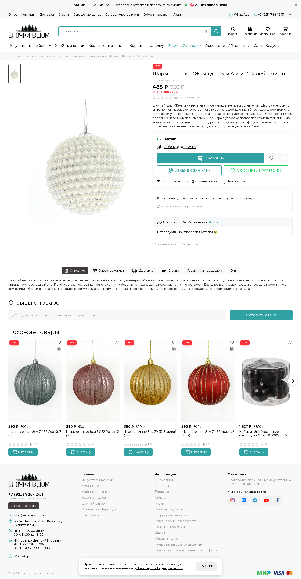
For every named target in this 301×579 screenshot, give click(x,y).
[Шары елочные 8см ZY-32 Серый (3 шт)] (35, 380)
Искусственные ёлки (28, 46)
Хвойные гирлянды (107, 46)
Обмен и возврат (156, 15)
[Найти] (216, 31)
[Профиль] (232, 31)
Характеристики (108, 271)
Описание (75, 271)
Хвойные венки (69, 46)
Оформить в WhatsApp (256, 170)
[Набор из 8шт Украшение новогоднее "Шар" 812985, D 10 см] (266, 380)
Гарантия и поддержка (204, 270)
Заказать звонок (23, 506)
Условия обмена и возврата (175, 521)
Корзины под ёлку (147, 46)
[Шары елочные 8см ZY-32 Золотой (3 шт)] (150, 380)
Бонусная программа (170, 527)
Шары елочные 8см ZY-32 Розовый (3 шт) (92, 433)
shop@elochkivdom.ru (30, 515)
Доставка (47, 15)
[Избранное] (267, 31)
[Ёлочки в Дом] (29, 31)
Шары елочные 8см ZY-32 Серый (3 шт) (34, 433)
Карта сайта (45, 572)
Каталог (28, 56)
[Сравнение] (250, 31)
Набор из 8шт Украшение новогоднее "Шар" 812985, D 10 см (265, 433)
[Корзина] (285, 31)
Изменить (216, 222)
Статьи (160, 533)
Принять (206, 566)
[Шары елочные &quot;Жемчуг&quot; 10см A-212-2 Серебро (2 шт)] (85, 161)
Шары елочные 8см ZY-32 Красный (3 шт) (207, 433)
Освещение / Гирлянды (227, 46)
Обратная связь (166, 538)
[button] (292, 380)
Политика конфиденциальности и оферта (186, 550)
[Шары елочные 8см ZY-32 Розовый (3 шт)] (93, 380)
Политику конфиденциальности (159, 568)
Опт (233, 270)
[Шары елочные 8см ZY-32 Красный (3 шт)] (208, 380)
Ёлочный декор (183, 46)
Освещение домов (87, 15)
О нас (12, 15)
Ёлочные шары (73, 56)
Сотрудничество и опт (122, 15)
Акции (178, 15)
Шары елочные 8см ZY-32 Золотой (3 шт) (150, 433)
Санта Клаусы (266, 46)
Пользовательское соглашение (178, 544)
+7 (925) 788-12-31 (269, 15)
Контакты (28, 15)
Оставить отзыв (261, 315)
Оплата (63, 15)
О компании (164, 480)
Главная (13, 56)
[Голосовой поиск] (206, 31)
